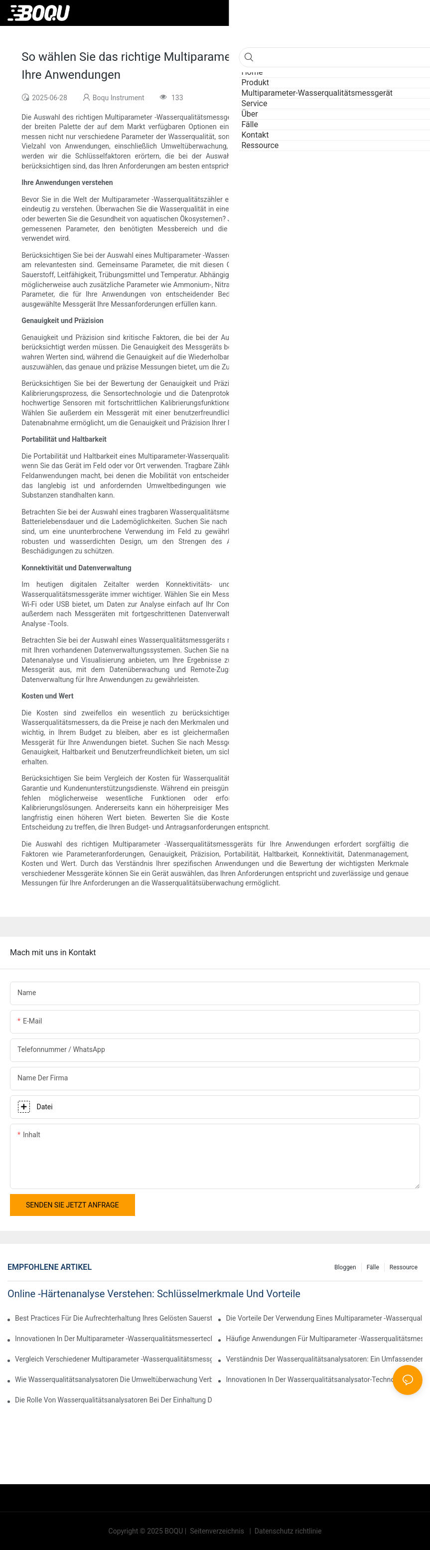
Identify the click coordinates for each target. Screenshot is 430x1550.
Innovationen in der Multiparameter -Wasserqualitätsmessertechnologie (113, 1339)
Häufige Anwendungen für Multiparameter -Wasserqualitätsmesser (324, 1339)
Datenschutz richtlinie (287, 1531)
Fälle (373, 1267)
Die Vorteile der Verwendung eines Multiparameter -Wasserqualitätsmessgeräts (324, 1318)
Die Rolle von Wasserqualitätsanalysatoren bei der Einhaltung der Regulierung (113, 1400)
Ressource (404, 1267)
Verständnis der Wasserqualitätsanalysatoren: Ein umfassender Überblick (324, 1359)
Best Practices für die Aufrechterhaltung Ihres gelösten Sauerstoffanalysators (113, 1318)
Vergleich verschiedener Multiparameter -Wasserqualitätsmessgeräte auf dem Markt (113, 1359)
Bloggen (345, 1267)
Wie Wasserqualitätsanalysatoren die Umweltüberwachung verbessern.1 (113, 1379)
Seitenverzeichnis (217, 1531)
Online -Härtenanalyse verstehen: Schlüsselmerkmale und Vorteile (153, 1294)
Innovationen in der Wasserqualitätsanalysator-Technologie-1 (321, 1379)
